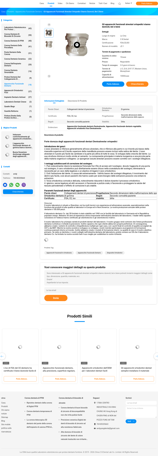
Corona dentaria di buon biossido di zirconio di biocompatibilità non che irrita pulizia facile (74, 411)
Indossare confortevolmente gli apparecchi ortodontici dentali (22, 137)
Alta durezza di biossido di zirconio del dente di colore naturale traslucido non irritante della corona (73, 436)
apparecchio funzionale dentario (89, 253)
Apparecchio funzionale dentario (18, 85)
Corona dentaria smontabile (18, 71)
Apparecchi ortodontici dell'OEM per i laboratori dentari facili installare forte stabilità (97, 371)
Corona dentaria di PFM (18, 41)
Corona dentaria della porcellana (18, 46)
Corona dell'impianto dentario (18, 65)
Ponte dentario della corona (18, 53)
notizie (4, 414)
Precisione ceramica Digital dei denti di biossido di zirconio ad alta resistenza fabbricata (73, 423)
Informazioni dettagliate (54, 101)
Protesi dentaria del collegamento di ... (18, 78)
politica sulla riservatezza (6, 430)
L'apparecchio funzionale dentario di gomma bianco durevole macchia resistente (22, 145)
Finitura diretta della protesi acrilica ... (18, 117)
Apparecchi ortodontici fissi (18, 91)
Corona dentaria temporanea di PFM (39, 413)
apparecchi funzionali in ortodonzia (59, 253)
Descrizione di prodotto (77, 101)
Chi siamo (5, 410)
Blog (3, 421)
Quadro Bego (18, 106)
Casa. (3, 403)
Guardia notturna (18, 111)
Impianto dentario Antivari (18, 97)
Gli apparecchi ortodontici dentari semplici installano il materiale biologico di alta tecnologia (136, 371)
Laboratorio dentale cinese (18, 102)
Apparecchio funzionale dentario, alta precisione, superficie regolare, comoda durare (59, 371)
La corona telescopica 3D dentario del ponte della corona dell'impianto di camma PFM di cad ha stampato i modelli (39, 424)
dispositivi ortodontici (114, 253)
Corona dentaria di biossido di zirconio (18, 35)
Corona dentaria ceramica (18, 59)
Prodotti (4, 406)
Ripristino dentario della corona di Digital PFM (39, 404)
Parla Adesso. (147, 3)
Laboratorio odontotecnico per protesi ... (18, 28)
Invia (56, 298)
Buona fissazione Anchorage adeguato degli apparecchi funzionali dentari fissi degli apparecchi (22, 154)
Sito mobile (5, 424)
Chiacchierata (17, 192)
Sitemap (4, 417)
